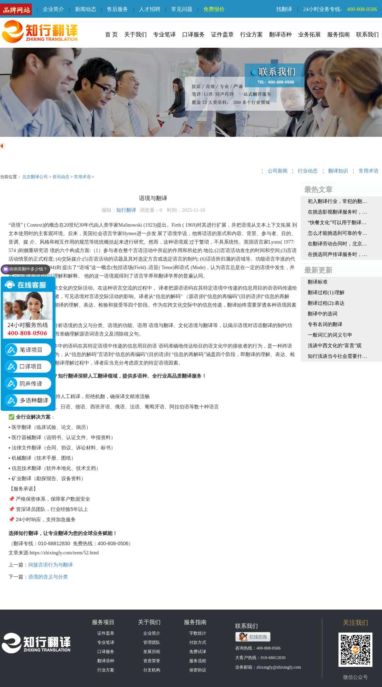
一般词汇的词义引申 (330, 335)
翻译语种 (280, 34)
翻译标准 (318, 282)
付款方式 (197, 642)
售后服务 (117, 9)
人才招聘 (149, 9)
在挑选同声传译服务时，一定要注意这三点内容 (337, 254)
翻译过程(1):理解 (326, 292)
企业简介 (53, 9)
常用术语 (82, 176)
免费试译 (197, 651)
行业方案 (251, 34)
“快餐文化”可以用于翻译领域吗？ (337, 222)
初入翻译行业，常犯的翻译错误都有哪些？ (337, 201)
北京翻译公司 (35, 176)
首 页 (111, 34)
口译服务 (193, 34)
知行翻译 (126, 210)
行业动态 (308, 171)
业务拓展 (309, 34)
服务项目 (103, 622)
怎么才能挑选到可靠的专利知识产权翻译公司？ (337, 233)
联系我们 (367, 34)
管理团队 (151, 642)
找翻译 (284, 9)
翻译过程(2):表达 (326, 303)
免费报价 (214, 9)
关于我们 (135, 34)
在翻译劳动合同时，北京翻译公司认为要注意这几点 (337, 243)
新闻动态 (85, 9)
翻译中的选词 (322, 313)
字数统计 (197, 633)
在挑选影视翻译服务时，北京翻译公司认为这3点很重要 (337, 212)
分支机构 (151, 670)
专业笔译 (164, 34)
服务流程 (197, 660)
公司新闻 (278, 171)
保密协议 (197, 670)
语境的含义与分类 (48, 577)
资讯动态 (60, 176)
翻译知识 (338, 171)
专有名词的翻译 (325, 324)
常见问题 (181, 9)
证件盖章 (222, 34)
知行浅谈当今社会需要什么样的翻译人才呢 (337, 356)
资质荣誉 (151, 660)
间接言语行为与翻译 (50, 564)
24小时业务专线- (342, 9)
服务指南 (338, 34)
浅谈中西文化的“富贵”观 (334, 345)
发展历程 (151, 651)
